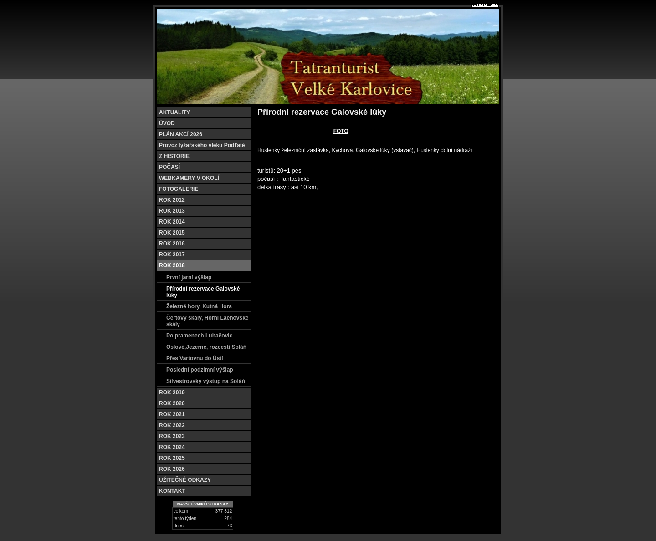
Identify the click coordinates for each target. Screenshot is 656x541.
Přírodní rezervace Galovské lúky (203, 292)
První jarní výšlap (188, 277)
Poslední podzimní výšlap (199, 370)
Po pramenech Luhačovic (199, 335)
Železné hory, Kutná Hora (199, 306)
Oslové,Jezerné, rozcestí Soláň (206, 347)
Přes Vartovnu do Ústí (194, 358)
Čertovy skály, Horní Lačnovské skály (207, 321)
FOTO (340, 131)
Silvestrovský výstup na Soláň (205, 381)
